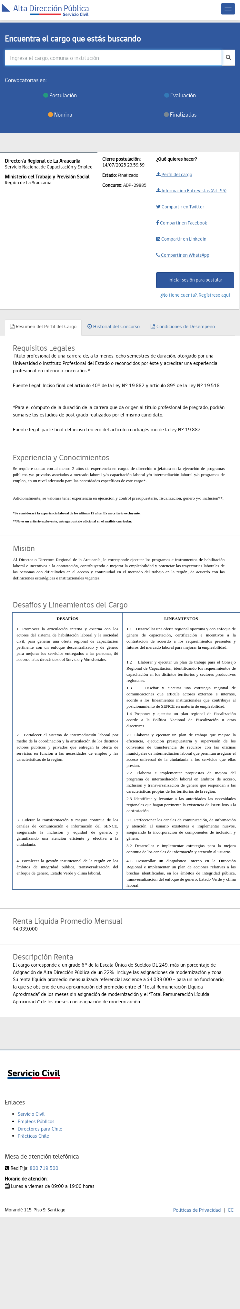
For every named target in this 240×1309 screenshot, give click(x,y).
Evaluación (180, 95)
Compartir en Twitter (180, 207)
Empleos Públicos (36, 1121)
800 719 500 (44, 1168)
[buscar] (228, 58)
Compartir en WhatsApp (182, 255)
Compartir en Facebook (181, 223)
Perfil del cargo (174, 174)
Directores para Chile (40, 1129)
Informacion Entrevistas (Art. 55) (191, 191)
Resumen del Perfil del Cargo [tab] (43, 326)
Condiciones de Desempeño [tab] (183, 326)
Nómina (60, 114)
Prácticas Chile (33, 1136)
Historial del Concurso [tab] (113, 326)
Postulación (60, 95)
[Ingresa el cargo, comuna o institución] (113, 58)
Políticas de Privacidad (197, 1210)
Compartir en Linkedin (181, 239)
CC (231, 1210)
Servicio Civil (31, 1114)
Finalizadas (180, 114)
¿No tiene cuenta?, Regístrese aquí (195, 295)
